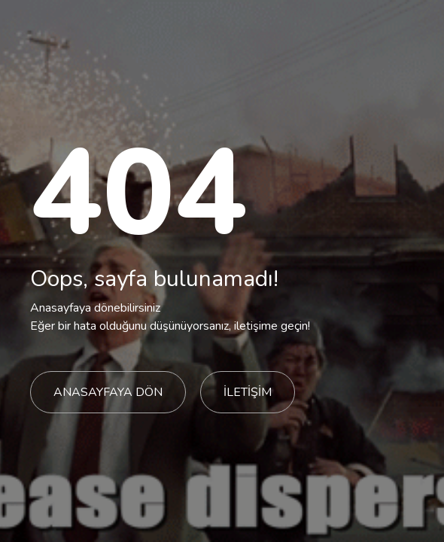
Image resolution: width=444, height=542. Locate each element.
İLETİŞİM (248, 392)
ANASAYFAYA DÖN (108, 392)
